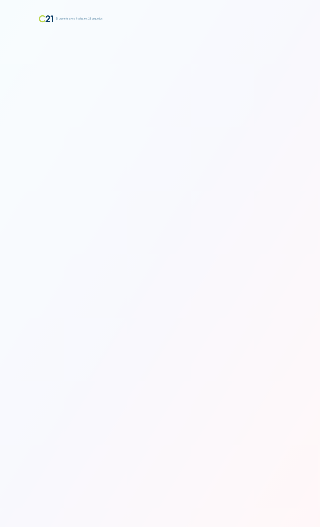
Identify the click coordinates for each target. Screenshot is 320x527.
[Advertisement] (160, 53)
